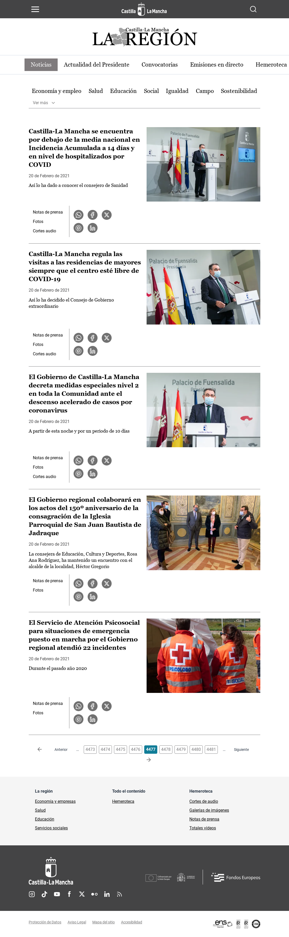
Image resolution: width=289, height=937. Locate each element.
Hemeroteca (123, 801)
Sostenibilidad (239, 91)
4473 (90, 749)
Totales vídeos (202, 828)
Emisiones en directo (217, 64)
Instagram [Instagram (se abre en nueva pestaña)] (32, 894)
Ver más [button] (40, 102)
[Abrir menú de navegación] (35, 9)
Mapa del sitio (103, 922)
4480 (196, 749)
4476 (135, 749)
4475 (120, 749)
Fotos (38, 221)
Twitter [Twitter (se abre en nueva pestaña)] (82, 894)
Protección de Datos (45, 922)
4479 (181, 749)
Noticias (41, 64)
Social (151, 91)
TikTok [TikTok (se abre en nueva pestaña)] (44, 894)
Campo (205, 91)
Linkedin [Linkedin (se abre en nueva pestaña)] (107, 894)
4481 (211, 749)
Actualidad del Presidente (97, 64)
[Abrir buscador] (253, 9)
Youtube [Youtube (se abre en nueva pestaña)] (57, 894)
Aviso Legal (77, 922)
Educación (123, 91)
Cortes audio (44, 231)
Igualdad (177, 91)
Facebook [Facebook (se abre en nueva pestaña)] (69, 894)
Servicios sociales (51, 828)
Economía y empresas (55, 801)
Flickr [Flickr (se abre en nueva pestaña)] (94, 894)
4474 (105, 749)
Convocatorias (160, 64)
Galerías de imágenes (209, 810)
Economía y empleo (56, 91)
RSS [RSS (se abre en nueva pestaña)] (119, 894)
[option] (57, 91)
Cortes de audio (203, 801)
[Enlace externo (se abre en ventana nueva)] (236, 924)
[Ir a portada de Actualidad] (144, 38)
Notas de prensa (48, 212)
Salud (96, 91)
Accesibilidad (131, 922)
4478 (166, 749)
